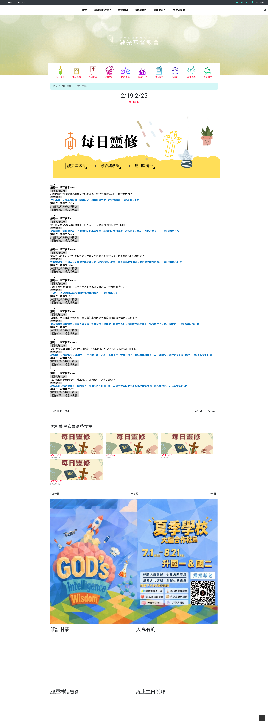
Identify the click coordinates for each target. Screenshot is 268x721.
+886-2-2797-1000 (15, 2)
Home (84, 10)
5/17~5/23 (56, 481)
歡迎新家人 (160, 9)
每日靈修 (66, 86)
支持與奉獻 (179, 9)
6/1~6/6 (110, 455)
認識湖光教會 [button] (101, 9)
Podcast (260, 2)
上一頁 (55, 493)
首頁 (55, 86)
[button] (63, 561)
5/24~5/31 (167, 455)
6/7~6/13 (55, 455)
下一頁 (212, 493)
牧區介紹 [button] (140, 9)
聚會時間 (123, 9)
